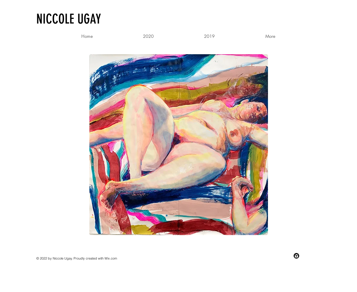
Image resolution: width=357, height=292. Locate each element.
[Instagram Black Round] (296, 256)
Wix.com (111, 258)
